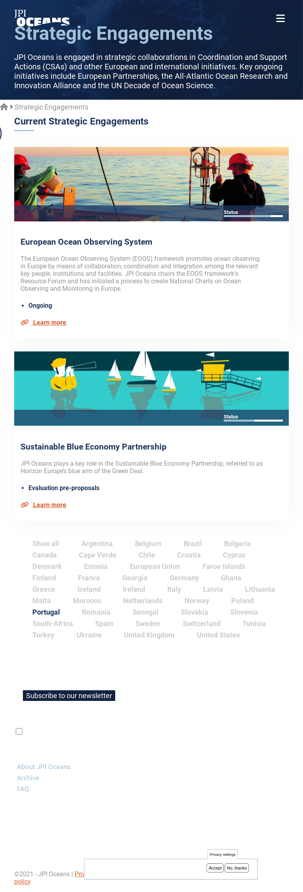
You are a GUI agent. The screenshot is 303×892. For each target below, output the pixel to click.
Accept (215, 868)
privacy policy (118, 731)
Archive (28, 778)
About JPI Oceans (44, 767)
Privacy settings (223, 855)
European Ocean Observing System (86, 242)
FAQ (23, 789)
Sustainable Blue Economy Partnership (93, 447)
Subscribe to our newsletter (69, 695)
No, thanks (237, 868)
